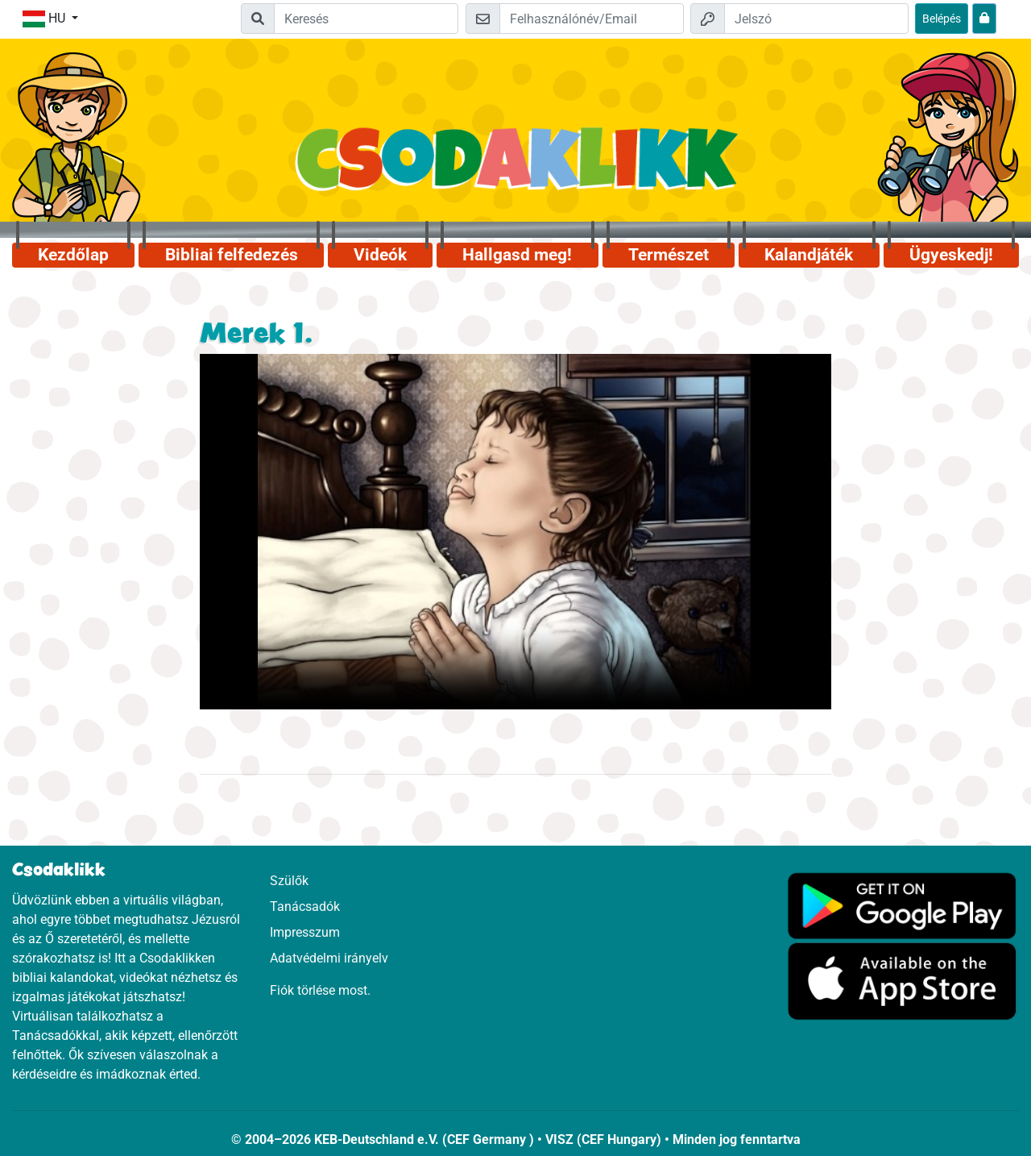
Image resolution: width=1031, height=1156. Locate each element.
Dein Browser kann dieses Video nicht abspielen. (516, 531)
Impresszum (305, 932)
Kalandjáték (808, 254)
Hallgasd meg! (517, 254)
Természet (668, 254)
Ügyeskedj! (951, 254)
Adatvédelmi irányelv (329, 958)
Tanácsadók (305, 906)
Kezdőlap (73, 254)
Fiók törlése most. (320, 990)
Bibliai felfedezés (231, 254)
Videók (380, 254)
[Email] (591, 18)
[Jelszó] (816, 18)
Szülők (289, 880)
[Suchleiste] (366, 18)
